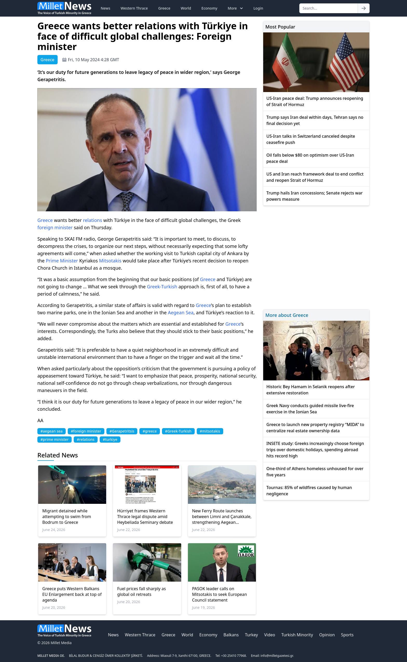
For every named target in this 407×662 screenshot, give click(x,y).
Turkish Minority (297, 635)
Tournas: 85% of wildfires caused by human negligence (309, 491)
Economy (209, 8)
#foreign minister (86, 431)
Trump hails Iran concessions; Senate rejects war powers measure (314, 196)
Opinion (327, 635)
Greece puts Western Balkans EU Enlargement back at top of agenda (72, 594)
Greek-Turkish (162, 286)
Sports (347, 635)
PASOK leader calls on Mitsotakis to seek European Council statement (219, 594)
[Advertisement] (316, 256)
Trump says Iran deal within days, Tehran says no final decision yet (314, 120)
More (236, 8)
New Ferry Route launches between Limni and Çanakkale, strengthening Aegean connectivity (222, 516)
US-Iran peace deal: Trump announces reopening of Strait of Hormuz (314, 101)
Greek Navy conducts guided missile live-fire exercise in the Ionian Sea (310, 409)
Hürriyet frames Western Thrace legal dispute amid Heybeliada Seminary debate (145, 516)
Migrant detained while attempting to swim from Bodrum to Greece (66, 516)
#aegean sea (51, 431)
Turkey (251, 635)
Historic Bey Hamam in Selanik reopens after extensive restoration (310, 390)
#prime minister (54, 439)
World (186, 8)
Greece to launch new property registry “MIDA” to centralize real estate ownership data (315, 428)
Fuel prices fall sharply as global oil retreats (141, 591)
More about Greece (286, 315)
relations (92, 220)
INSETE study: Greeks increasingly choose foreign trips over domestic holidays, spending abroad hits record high (315, 450)
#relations (85, 439)
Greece (164, 8)
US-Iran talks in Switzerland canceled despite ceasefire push (310, 139)
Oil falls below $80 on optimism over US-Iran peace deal (310, 158)
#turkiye (110, 439)
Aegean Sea (181, 312)
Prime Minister (62, 260)
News (105, 8)
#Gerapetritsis (122, 431)
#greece (150, 431)
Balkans (231, 635)
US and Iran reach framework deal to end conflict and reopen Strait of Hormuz (314, 177)
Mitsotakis (110, 260)
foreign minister (55, 227)
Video (269, 635)
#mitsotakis (210, 431)
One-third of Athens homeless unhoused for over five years (314, 472)
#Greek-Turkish (178, 431)
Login (258, 8)
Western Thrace (134, 8)
